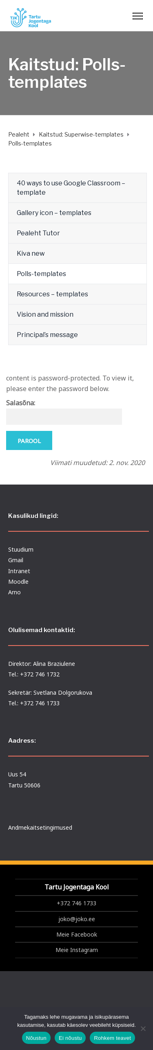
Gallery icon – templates (54, 213)
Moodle (18, 581)
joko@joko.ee (76, 919)
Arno (14, 592)
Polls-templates (41, 274)
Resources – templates (52, 294)
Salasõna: (64, 411)
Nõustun (36, 1038)
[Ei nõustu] (143, 1028)
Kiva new (31, 253)
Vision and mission (45, 314)
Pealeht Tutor (38, 233)
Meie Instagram (76, 950)
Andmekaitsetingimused (40, 827)
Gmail (15, 560)
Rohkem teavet (112, 1038)
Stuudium (20, 549)
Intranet (19, 571)
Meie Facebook (76, 934)
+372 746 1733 (76, 903)
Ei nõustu (70, 1038)
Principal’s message (47, 335)
